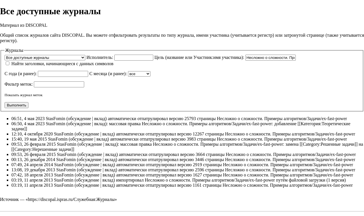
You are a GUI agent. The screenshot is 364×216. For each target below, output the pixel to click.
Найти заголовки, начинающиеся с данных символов (62, 63)
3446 (199, 159)
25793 (190, 118)
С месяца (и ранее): (108, 73)
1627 (197, 174)
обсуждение (79, 118)
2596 (199, 169)
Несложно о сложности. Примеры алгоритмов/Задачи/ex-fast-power (282, 118)
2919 (197, 164)
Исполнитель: (99, 57)
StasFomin (55, 118)
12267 (198, 133)
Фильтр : (19, 84)
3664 (200, 154)
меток (26, 84)
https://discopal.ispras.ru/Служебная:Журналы (71, 199)
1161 (197, 185)
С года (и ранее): (21, 73)
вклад (99, 118)
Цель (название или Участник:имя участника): (199, 57)
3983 (191, 139)
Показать (12, 95)
